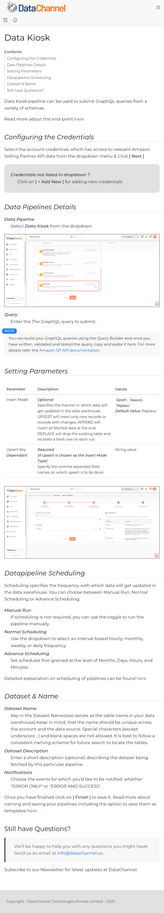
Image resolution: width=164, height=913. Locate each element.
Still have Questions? (25, 90)
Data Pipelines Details (26, 65)
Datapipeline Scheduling (29, 77)
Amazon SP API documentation (69, 350)
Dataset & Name (21, 84)
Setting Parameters (24, 71)
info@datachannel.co (80, 853)
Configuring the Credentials (31, 58)
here (79, 119)
